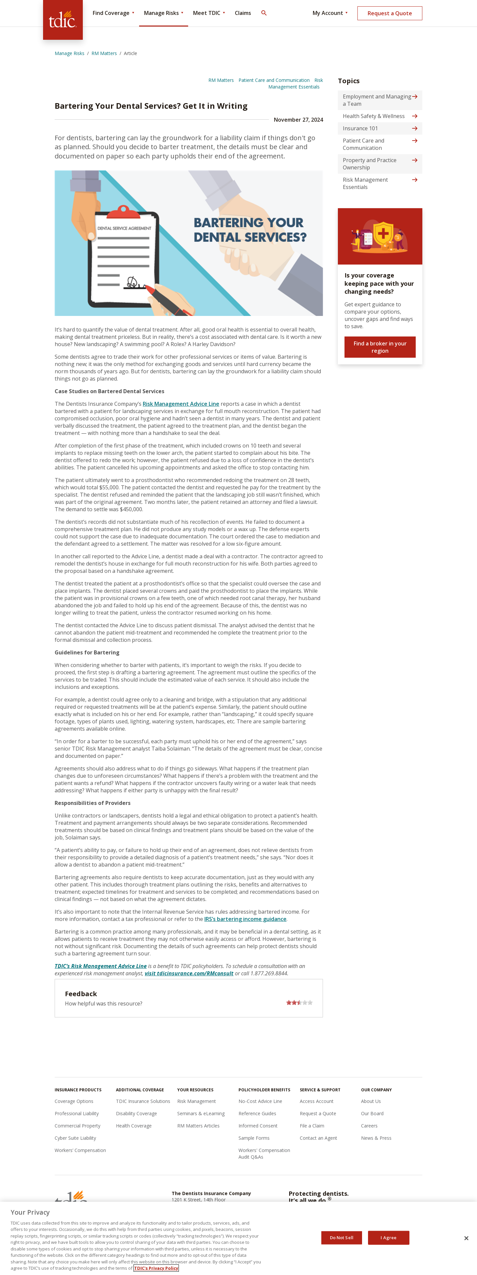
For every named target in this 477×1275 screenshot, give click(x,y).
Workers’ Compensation (80, 1150)
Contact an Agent (318, 1138)
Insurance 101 (360, 128)
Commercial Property (77, 1126)
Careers (369, 1126)
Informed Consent (258, 1126)
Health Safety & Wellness (374, 116)
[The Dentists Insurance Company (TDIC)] (63, 20)
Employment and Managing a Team (377, 100)
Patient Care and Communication (274, 80)
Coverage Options (74, 1101)
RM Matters (221, 80)
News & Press (376, 1138)
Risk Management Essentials (295, 83)
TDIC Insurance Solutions (143, 1101)
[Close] (466, 1238)
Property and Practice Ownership (370, 163)
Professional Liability (77, 1113)
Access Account (317, 1101)
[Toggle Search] (263, 13)
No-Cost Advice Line (260, 1101)
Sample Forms (254, 1138)
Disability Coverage (136, 1113)
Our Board (372, 1113)
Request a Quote (390, 13)
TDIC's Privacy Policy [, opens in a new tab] (156, 1268)
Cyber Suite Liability (75, 1138)
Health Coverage (134, 1126)
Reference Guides (257, 1113)
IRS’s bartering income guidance (245, 919)
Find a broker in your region (380, 347)
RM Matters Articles (198, 1126)
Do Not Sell (341, 1238)
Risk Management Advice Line (181, 403)
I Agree (389, 1238)
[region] (238, 1238)
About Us (371, 1101)
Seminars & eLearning (201, 1113)
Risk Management (196, 1101)
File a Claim (312, 1126)
